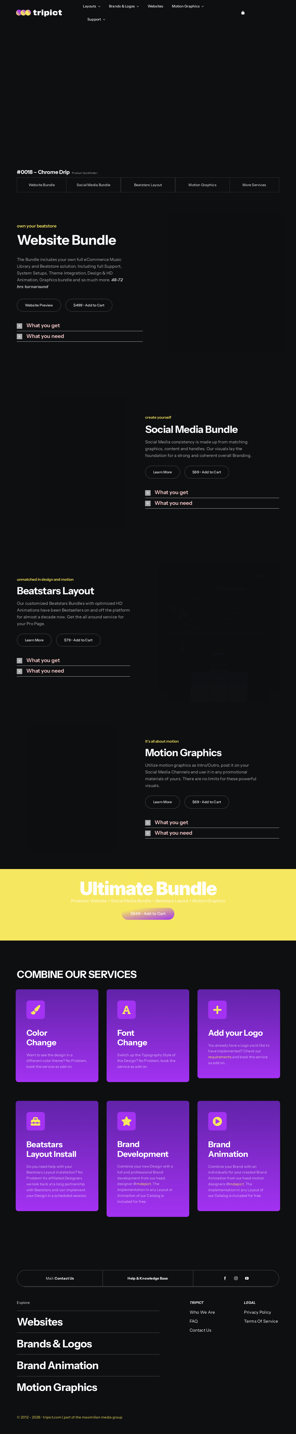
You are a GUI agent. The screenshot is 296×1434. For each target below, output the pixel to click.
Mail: (50, 1278)
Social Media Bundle (94, 185)
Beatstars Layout (148, 185)
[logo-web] (39, 9)
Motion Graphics (202, 185)
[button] (76, 325)
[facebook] (225, 1278)
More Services (254, 185)
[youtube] (246, 1278)
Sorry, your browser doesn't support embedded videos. (148, 94)
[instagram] (236, 1278)
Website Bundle (42, 185)
